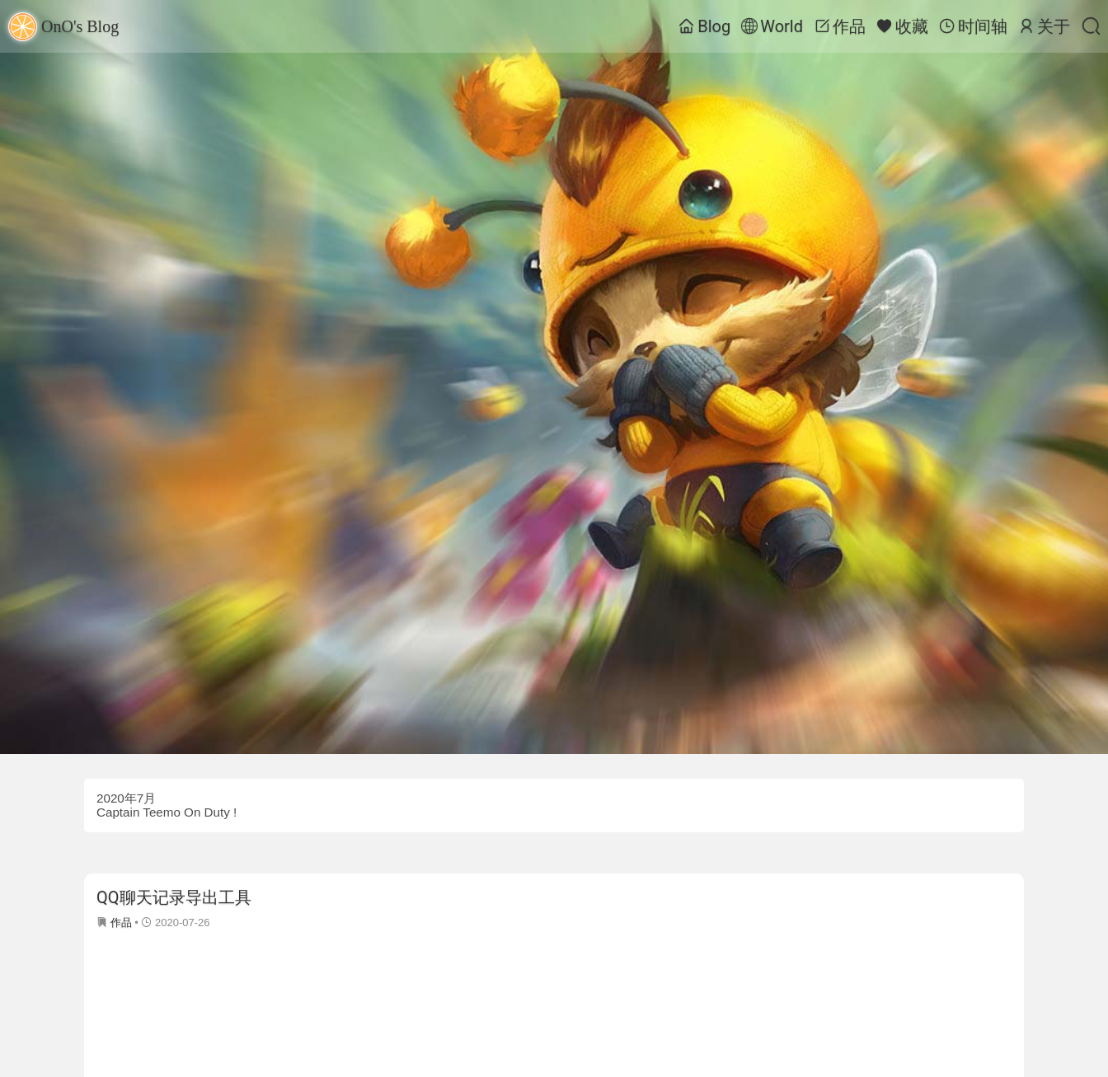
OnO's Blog (63, 26)
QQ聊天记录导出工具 (173, 897)
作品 (840, 26)
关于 (1044, 26)
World (772, 26)
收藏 (902, 26)
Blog (704, 26)
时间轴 (973, 26)
